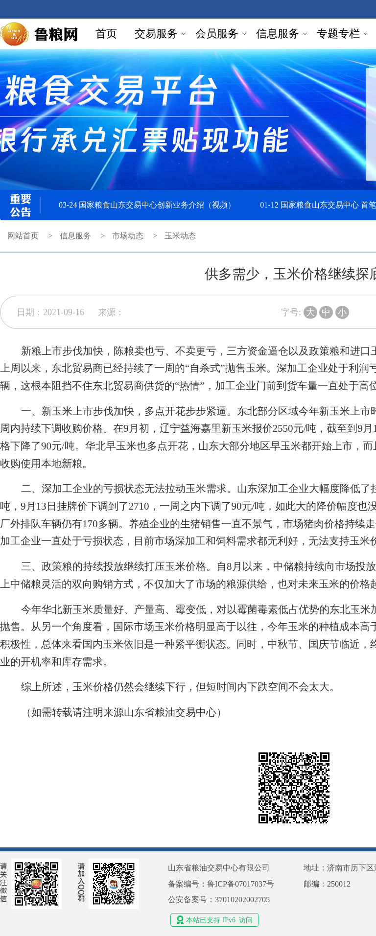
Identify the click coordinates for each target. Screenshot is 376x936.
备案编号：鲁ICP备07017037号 (221, 884)
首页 (106, 33)
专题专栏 (338, 33)
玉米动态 (180, 236)
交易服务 (156, 33)
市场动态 (127, 236)
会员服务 (216, 33)
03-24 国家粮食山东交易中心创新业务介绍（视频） (147, 205)
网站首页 (23, 236)
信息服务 (277, 33)
